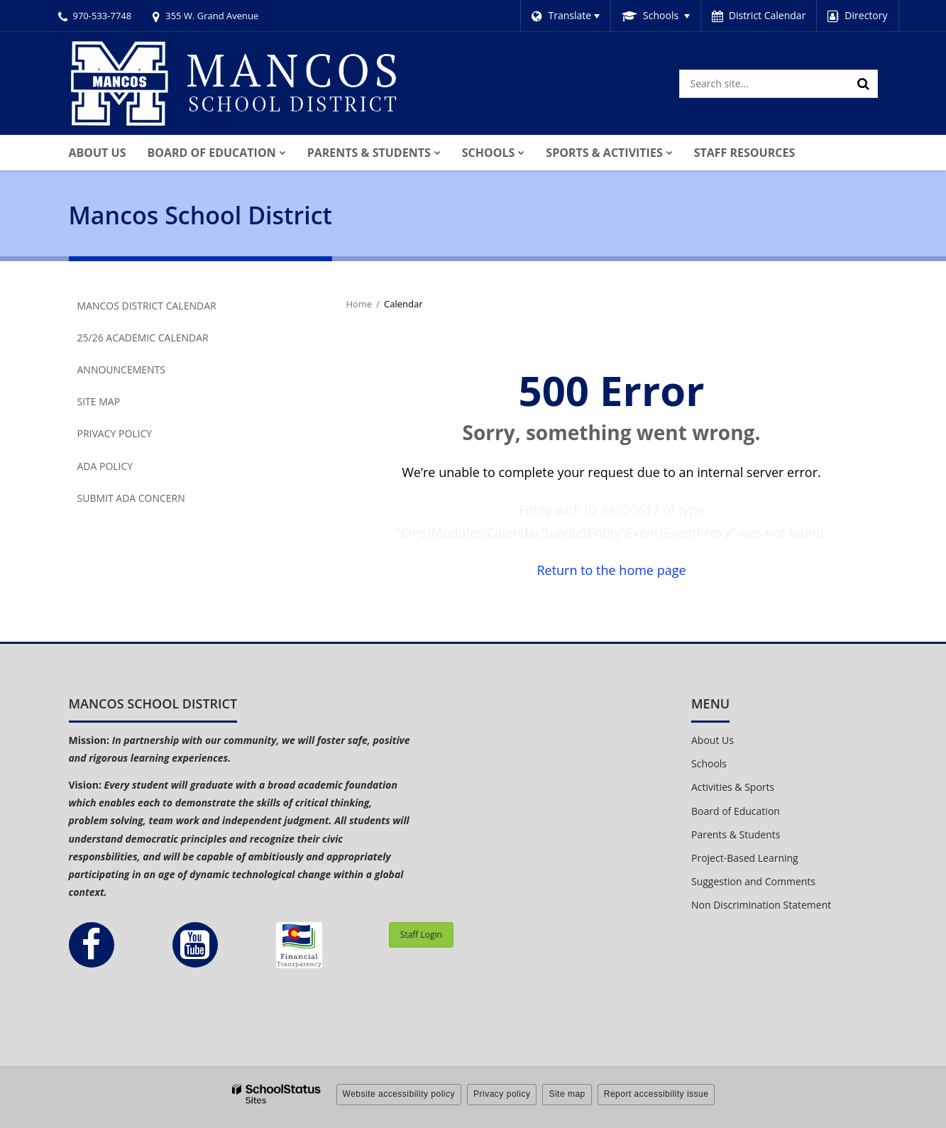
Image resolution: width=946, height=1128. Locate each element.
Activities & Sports (732, 787)
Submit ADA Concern (131, 498)
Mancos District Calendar (146, 305)
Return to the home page (611, 570)
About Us (712, 740)
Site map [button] (567, 1094)
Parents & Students (735, 834)
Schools (709, 763)
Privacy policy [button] (501, 1094)
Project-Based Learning (744, 858)
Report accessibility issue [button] (656, 1094)
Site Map (99, 401)
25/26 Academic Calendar (143, 337)
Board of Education (735, 811)
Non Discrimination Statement (761, 904)
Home (359, 303)
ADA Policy (105, 466)
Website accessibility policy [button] (399, 1094)
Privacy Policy (115, 433)
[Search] (863, 84)
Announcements (121, 369)
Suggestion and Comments (753, 881)
